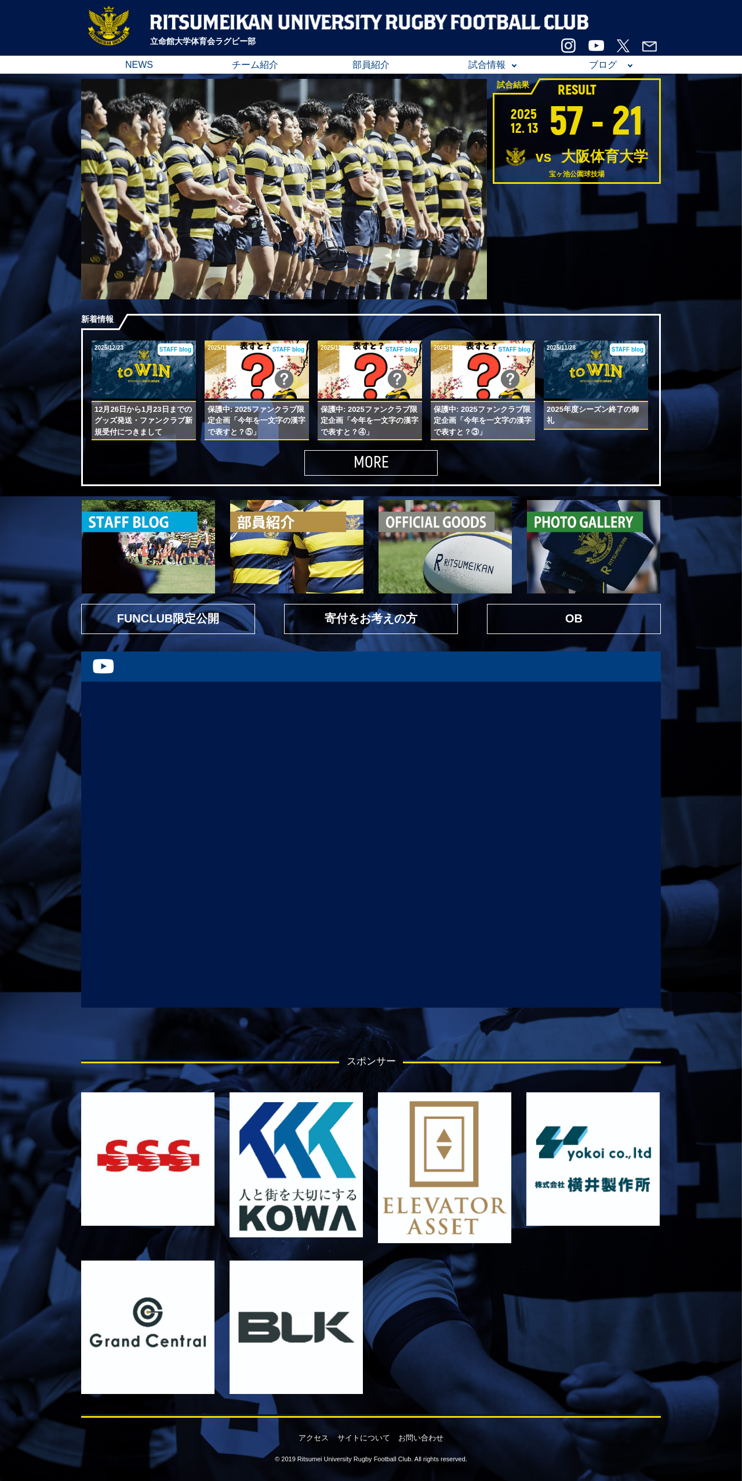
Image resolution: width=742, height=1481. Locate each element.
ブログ (603, 65)
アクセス (314, 1437)
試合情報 (486, 65)
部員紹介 (371, 65)
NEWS (139, 65)
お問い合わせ (420, 1437)
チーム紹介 (255, 65)
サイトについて (363, 1437)
